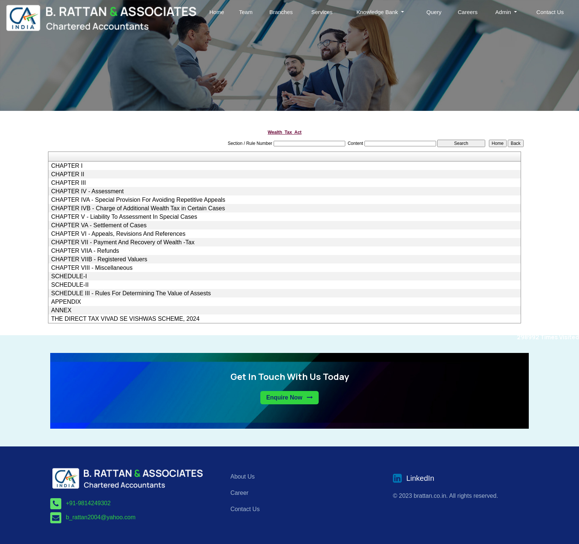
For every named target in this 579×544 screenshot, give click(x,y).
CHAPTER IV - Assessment (87, 191)
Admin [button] (504, 12)
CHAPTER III (68, 183)
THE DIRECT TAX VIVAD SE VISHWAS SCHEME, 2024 (125, 319)
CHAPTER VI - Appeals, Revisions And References (118, 234)
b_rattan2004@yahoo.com (101, 517)
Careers (467, 12)
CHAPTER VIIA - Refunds (85, 251)
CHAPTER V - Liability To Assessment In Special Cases (124, 217)
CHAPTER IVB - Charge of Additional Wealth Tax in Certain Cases (138, 208)
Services (322, 12)
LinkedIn (420, 478)
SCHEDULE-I (69, 276)
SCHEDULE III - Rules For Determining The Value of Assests (130, 293)
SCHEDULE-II (69, 285)
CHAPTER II (67, 174)
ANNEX (61, 310)
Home (216, 12)
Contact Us (550, 12)
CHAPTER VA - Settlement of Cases (98, 225)
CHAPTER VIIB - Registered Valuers (99, 259)
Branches (280, 12)
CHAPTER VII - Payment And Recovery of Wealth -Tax (122, 242)
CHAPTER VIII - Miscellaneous (92, 268)
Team (246, 12)
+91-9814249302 (88, 503)
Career (239, 493)
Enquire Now (289, 397)
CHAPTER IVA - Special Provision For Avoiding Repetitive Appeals (138, 200)
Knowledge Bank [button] (378, 12)
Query (434, 12)
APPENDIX (66, 302)
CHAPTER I (66, 166)
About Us (242, 476)
